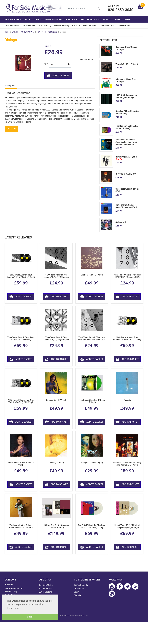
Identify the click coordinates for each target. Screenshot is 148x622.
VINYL (117, 19)
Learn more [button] (13, 608)
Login (76, 592)
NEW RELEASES (13, 19)
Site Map (78, 595)
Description (10, 85)
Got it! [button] (30, 617)
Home (7, 32)
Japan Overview (106, 25)
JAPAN (37, 19)
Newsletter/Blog (61, 25)
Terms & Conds (81, 585)
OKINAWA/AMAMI (53, 19)
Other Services (89, 25)
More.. (128, 19)
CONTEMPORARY (27, 32)
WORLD (106, 19)
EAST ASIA (71, 19)
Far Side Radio (29, 25)
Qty (45, 63)
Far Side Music (13, 25)
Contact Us (79, 588)
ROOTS (39, 32)
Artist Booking (44, 25)
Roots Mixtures (51, 32)
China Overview (124, 25)
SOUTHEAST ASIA (90, 19)
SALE (27, 19)
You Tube (76, 25)
